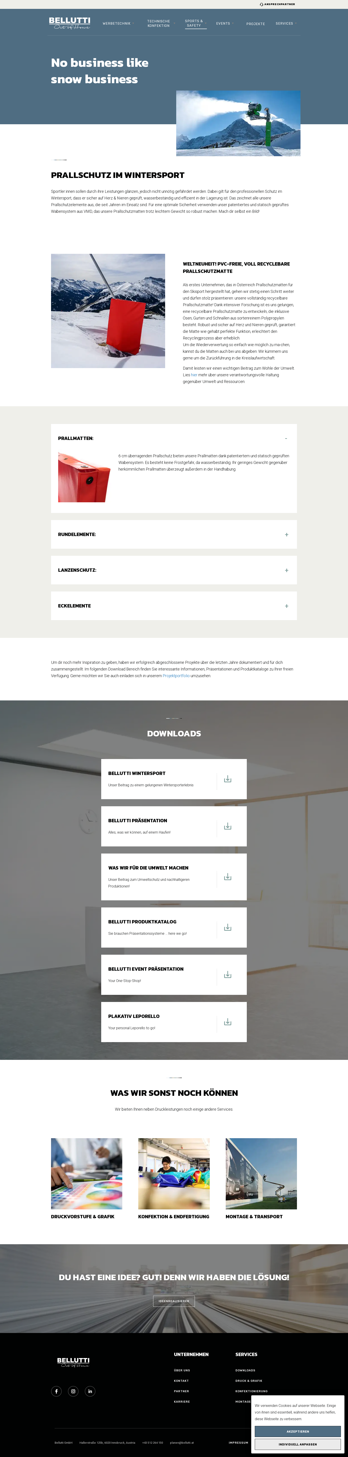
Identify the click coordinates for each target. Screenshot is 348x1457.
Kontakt (181, 1380)
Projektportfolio (176, 675)
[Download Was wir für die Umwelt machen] (227, 879)
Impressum (238, 1442)
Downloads (245, 1370)
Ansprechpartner (277, 4)
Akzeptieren (298, 1431)
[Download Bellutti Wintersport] (227, 781)
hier (194, 375)
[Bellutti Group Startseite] (69, 24)
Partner (181, 1391)
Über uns (182, 1370)
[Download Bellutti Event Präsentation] (227, 977)
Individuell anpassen (298, 1444)
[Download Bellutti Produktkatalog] (227, 930)
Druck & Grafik (248, 1380)
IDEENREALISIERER (174, 1301)
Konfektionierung (251, 1391)
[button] (174, 438)
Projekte (255, 24)
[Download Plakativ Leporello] (227, 1024)
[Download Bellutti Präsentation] (227, 828)
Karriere (182, 1401)
